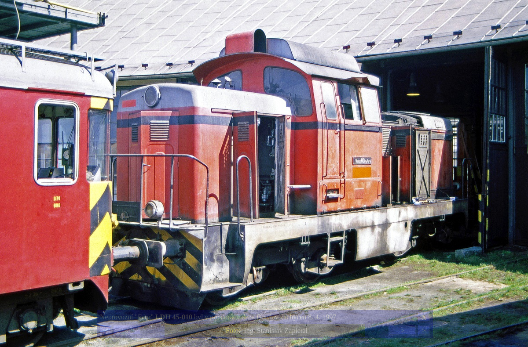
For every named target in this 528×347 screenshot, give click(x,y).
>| (423, 330)
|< (105, 330)
